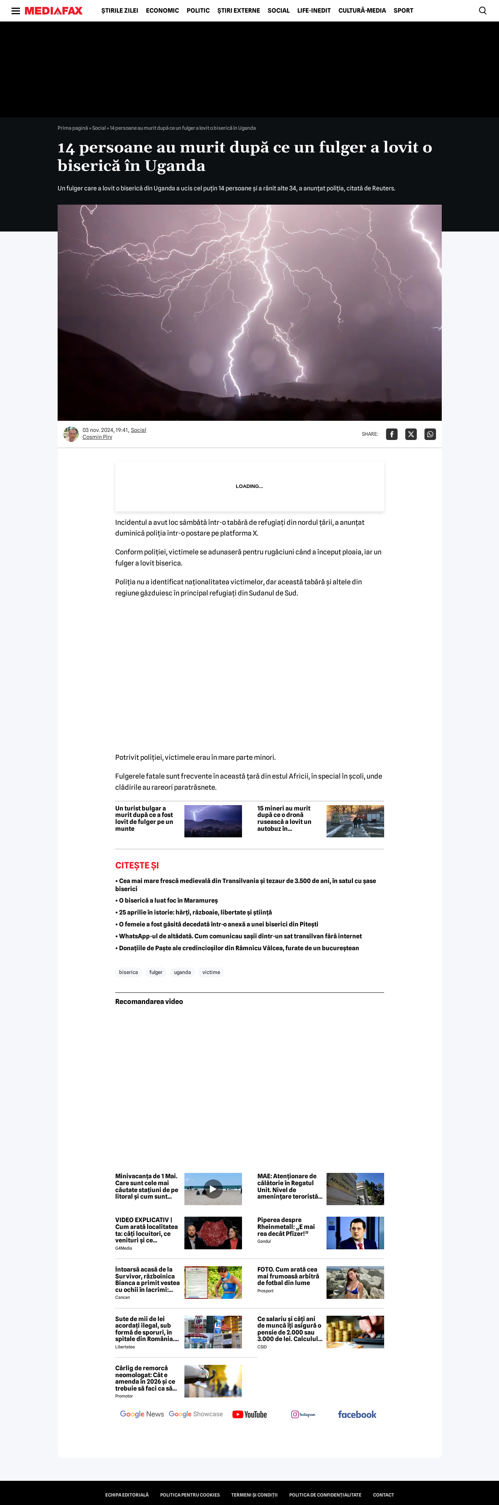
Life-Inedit (314, 11)
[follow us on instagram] (303, 1415)
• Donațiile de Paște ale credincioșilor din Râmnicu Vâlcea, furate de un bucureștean (237, 948)
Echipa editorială (127, 1495)
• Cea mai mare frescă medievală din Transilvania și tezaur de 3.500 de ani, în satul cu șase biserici (245, 885)
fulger (155, 972)
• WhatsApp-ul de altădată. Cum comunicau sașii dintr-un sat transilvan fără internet (238, 936)
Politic (198, 11)
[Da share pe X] (411, 434)
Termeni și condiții (254, 1495)
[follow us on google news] (142, 1415)
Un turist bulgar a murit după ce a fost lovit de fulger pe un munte (144, 818)
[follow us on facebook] (357, 1415)
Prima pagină (73, 128)
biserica (128, 972)
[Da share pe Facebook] (392, 434)
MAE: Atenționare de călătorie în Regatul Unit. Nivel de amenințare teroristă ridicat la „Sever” (287, 1186)
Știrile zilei (119, 11)
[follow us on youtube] (250, 1415)
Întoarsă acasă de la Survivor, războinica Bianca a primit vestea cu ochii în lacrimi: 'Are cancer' (147, 1279)
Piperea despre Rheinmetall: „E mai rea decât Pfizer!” (286, 1227)
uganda (182, 972)
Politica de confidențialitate (325, 1495)
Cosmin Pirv (97, 437)
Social (279, 11)
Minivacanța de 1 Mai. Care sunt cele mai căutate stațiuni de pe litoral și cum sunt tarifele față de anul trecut (146, 1186)
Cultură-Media (362, 11)
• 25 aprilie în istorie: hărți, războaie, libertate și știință (193, 912)
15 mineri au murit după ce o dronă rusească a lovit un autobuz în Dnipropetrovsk (284, 818)
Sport (403, 11)
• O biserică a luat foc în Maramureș (166, 900)
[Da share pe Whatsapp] (430, 434)
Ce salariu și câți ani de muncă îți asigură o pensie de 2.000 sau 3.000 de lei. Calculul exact (289, 1329)
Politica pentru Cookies (190, 1495)
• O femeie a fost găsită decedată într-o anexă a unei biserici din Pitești (216, 924)
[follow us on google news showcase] (196, 1415)
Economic (162, 11)
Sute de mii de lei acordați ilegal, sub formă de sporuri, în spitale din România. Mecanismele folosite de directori (146, 1329)
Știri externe (238, 11)
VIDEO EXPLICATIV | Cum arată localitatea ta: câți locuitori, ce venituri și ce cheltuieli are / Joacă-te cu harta (146, 1230)
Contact (383, 1495)
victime (211, 972)
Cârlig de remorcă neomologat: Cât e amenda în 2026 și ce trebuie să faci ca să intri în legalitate (145, 1378)
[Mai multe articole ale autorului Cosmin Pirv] (71, 434)
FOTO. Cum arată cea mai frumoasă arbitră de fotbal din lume (288, 1276)
